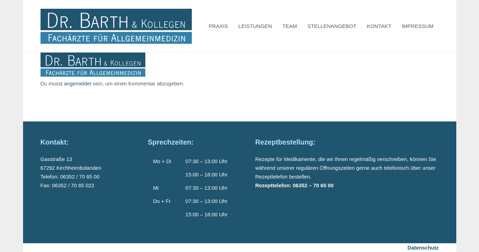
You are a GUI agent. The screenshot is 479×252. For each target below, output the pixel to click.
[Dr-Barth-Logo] (116, 26)
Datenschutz (422, 248)
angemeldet (77, 83)
